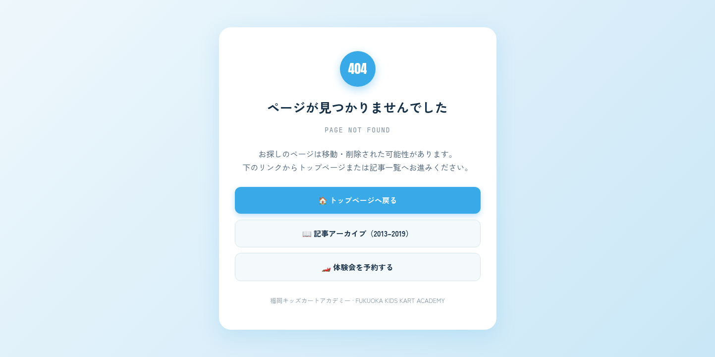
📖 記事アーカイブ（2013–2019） (357, 233)
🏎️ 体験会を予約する (357, 266)
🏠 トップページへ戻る (357, 199)
